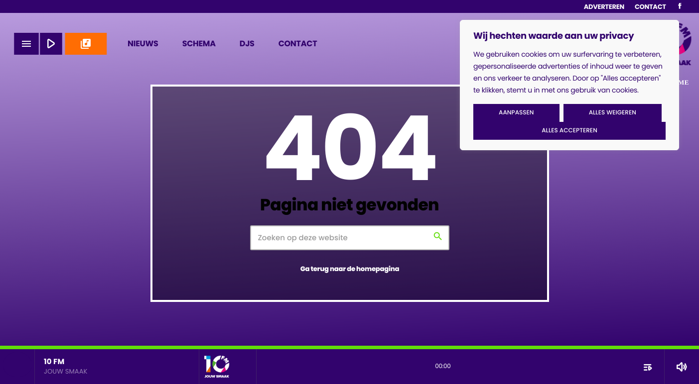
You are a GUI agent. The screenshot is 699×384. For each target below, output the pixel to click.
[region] (569, 85)
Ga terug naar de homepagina (350, 269)
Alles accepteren (569, 130)
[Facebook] (680, 6)
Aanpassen (516, 112)
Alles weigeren (612, 112)
